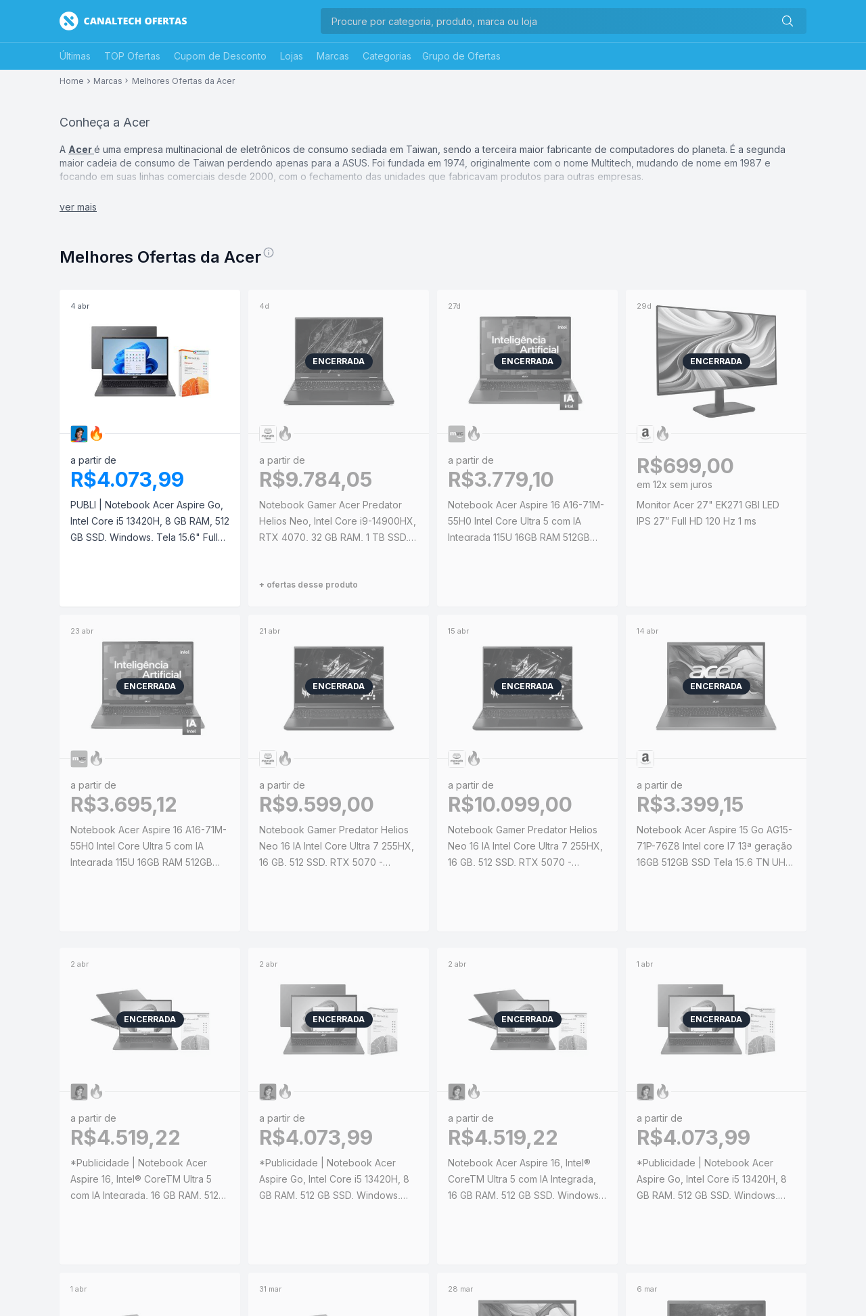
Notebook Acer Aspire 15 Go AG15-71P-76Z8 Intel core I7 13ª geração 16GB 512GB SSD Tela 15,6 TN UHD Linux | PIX (714, 847)
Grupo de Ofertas (461, 56)
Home (72, 81)
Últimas (75, 56)
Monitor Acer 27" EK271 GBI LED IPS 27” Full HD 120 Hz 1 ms (708, 513)
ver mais (78, 207)
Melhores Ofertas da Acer (183, 81)
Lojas (291, 56)
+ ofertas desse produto (308, 584)
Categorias (387, 56)
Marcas (333, 56)
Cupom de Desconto (220, 56)
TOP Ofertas (132, 56)
